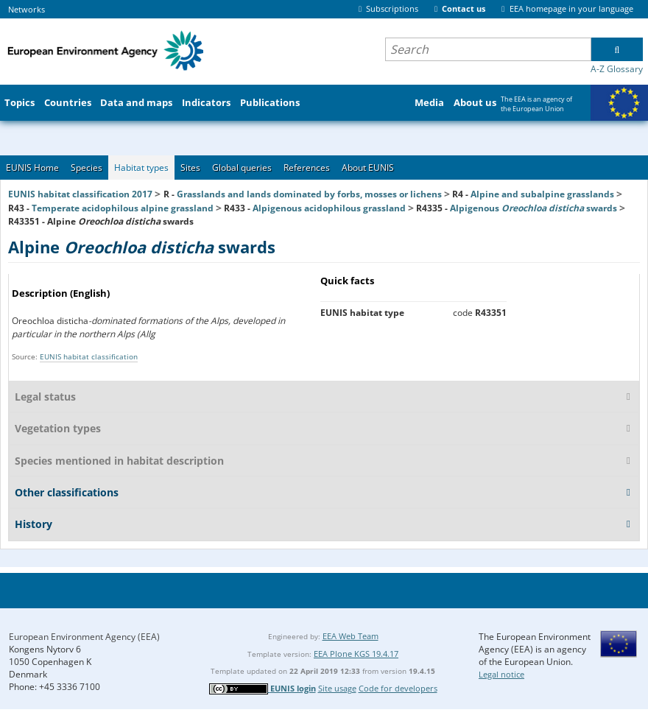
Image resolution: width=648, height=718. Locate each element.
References (307, 167)
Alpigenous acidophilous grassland (329, 208)
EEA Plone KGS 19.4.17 (356, 653)
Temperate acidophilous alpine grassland (123, 208)
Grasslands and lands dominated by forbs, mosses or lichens (309, 194)
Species (86, 167)
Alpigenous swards (533, 208)
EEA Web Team (350, 635)
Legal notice (501, 674)
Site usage (337, 688)
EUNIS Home (32, 167)
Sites (190, 167)
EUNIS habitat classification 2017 (80, 194)
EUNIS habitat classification (89, 356)
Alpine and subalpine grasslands (542, 194)
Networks (26, 9)
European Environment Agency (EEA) (84, 636)
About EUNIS (368, 167)
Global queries (242, 167)
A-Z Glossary (617, 69)
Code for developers (398, 688)
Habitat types (141, 167)
